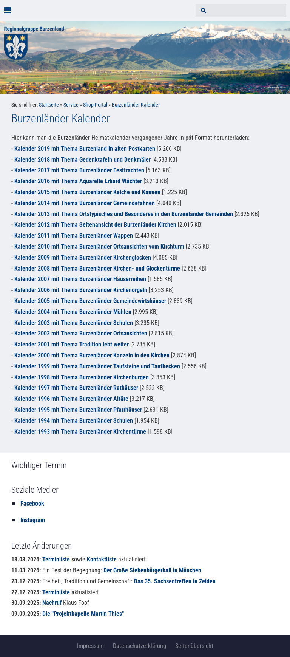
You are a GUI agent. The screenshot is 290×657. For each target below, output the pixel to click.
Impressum (90, 645)
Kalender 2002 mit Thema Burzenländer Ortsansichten (80, 333)
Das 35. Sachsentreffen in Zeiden (175, 581)
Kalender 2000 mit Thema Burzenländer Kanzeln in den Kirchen (92, 355)
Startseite (49, 105)
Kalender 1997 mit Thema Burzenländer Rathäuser (76, 387)
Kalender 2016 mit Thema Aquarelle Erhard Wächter (78, 181)
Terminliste (56, 559)
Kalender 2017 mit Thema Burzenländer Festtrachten (79, 170)
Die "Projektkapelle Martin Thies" (83, 613)
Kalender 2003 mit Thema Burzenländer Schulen (73, 322)
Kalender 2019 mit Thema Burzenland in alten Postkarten (84, 148)
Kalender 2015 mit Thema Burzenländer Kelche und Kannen (87, 192)
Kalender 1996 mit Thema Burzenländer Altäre (71, 398)
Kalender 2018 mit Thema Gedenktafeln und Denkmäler (82, 159)
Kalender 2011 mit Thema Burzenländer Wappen (74, 235)
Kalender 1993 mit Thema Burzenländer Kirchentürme (80, 431)
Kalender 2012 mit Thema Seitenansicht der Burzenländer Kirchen (95, 224)
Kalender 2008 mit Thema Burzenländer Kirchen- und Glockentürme (97, 268)
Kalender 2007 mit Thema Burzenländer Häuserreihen (80, 279)
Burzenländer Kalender (136, 105)
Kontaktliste (102, 559)
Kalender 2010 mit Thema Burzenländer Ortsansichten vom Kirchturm (99, 246)
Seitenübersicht (194, 645)
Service (71, 105)
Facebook (32, 503)
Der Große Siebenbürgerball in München (152, 570)
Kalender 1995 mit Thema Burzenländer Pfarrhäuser (78, 409)
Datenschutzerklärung (139, 645)
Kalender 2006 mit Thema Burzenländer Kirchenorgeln (80, 290)
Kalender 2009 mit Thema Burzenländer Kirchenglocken (82, 257)
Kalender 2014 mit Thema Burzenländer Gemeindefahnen (84, 203)
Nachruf (52, 602)
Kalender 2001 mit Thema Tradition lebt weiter (71, 344)
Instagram (32, 520)
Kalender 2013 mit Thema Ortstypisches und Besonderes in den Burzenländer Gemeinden (123, 214)
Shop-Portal (95, 105)
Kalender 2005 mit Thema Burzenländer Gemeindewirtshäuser (90, 301)
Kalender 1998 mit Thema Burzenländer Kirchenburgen (81, 377)
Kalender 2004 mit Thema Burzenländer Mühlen (72, 311)
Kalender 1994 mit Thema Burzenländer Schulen (73, 420)
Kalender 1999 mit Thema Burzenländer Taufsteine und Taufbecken (97, 366)
